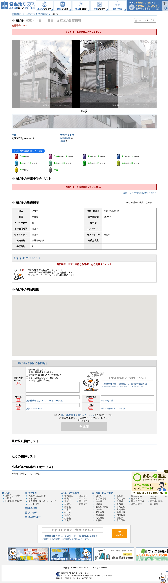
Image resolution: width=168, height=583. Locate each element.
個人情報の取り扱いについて (42, 501)
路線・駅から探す (104, 493)
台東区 (67, 509)
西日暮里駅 (43, 14)
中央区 (67, 498)
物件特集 (32, 508)
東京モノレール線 (158, 496)
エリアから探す (71, 493)
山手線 (99, 496)
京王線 (153, 498)
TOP (7, 493)
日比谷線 (121, 507)
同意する (84, 420)
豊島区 (67, 515)
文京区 (67, 518)
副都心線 (121, 515)
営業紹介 (32, 498)
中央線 (99, 501)
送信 (84, 426)
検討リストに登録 (147, 20)
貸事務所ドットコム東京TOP (23, 14)
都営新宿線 (136, 504)
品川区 (67, 512)
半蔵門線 (121, 512)
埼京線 (99, 509)
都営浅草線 (136, 496)
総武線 (99, 504)
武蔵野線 (100, 518)
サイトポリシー (35, 504)
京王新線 (154, 504)
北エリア (83, 504)
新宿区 (67, 504)
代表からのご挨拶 (36, 496)
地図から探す (34, 517)
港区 (66, 501)
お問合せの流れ (12, 495)
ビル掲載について (13, 501)
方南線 (120, 501)
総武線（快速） (103, 507)
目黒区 (67, 520)
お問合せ (9, 498)
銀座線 (120, 496)
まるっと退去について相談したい (43, 378)
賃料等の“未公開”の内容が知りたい (44, 375)
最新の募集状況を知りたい (40, 372)
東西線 (120, 504)
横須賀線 (100, 515)
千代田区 (68, 496)
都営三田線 (136, 498)
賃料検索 (32, 512)
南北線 (120, 518)
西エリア (83, 498)
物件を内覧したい (36, 369)
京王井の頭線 (156, 501)
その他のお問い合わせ (38, 380)
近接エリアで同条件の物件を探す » (140, 193)
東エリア (83, 496)
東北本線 (100, 512)
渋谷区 (67, 507)
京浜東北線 (101, 498)
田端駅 (63, 141)
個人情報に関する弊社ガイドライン (78, 415)
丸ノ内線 (121, 498)
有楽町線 (121, 509)
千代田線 (121, 520)
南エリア (83, 501)
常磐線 (99, 520)
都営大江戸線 (137, 501)
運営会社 (32, 493)
